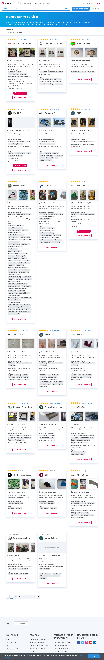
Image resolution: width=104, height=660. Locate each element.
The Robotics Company (23, 475)
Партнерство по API (60, 651)
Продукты (27, 3)
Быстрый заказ (20, 93)
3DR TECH (18, 335)
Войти (99, 3)
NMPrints (49, 335)
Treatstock (11, 3)
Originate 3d (50, 113)
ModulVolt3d (19, 186)
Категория (9, 29)
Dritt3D (79, 335)
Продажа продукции (60, 645)
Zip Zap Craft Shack (22, 43)
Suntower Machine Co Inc (24, 538)
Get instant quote (81, 9)
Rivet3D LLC (50, 186)
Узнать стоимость (20, 97)
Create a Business (87, 3)
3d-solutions (82, 475)
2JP (46, 475)
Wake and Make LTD (85, 43)
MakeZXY (80, 186)
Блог (7, 645)
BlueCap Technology (22, 407)
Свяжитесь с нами (12, 648)
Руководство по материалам (39, 645)
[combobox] (37, 8)
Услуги (6, 9)
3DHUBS (80, 407)
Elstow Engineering (53, 407)
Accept (93, 656)
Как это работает (11, 642)
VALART (17, 113)
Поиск (66, 8)
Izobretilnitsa (51, 538)
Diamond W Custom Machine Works (61, 43)
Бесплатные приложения (38, 648)
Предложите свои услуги (62, 642)
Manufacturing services (42, 3)
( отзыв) (24, 39)
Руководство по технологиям (39, 639)
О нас (8, 639)
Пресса (8, 651)
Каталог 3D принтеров (37, 642)
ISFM (78, 113)
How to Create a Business (62, 648)
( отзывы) (87, 39)
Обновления (34, 651)
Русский (97, 8)
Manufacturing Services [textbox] (14, 32)
